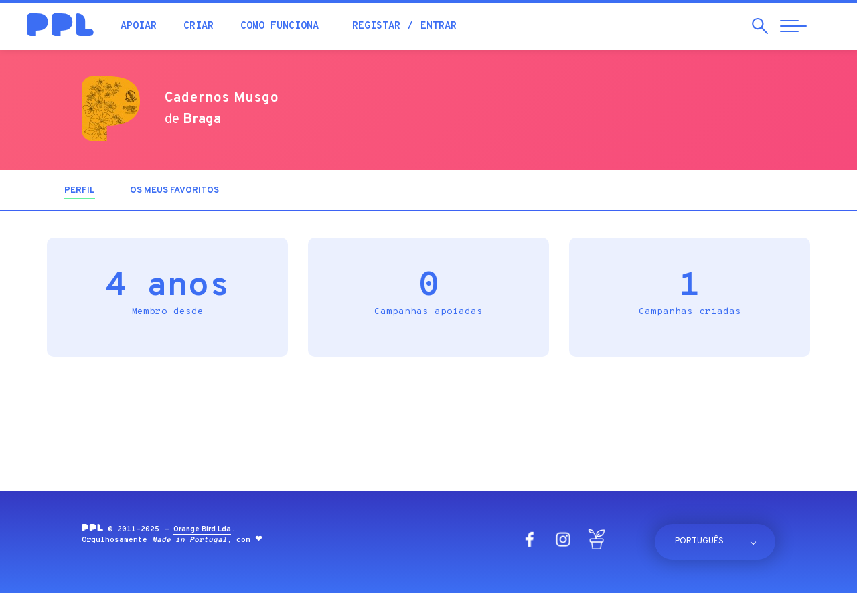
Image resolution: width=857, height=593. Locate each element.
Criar (198, 26)
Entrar (438, 26)
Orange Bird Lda (202, 529)
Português (699, 541)
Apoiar (139, 26)
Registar (376, 26)
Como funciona (279, 26)
